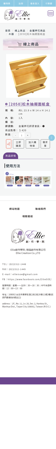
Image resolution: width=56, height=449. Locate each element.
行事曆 (49, 3)
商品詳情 (10, 155)
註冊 (21, 3)
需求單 (45, 143)
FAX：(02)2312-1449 (15, 269)
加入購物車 (32, 143)
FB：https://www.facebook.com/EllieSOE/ (27, 279)
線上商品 (20, 30)
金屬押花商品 (37, 30)
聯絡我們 (40, 209)
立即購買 (18, 143)
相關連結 (27, 216)
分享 (8, 143)
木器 (11, 34)
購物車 (6, 3)
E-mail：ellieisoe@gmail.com (21, 274)
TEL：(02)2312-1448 (15, 264)
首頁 (7, 30)
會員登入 (35, 3)
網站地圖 (14, 209)
